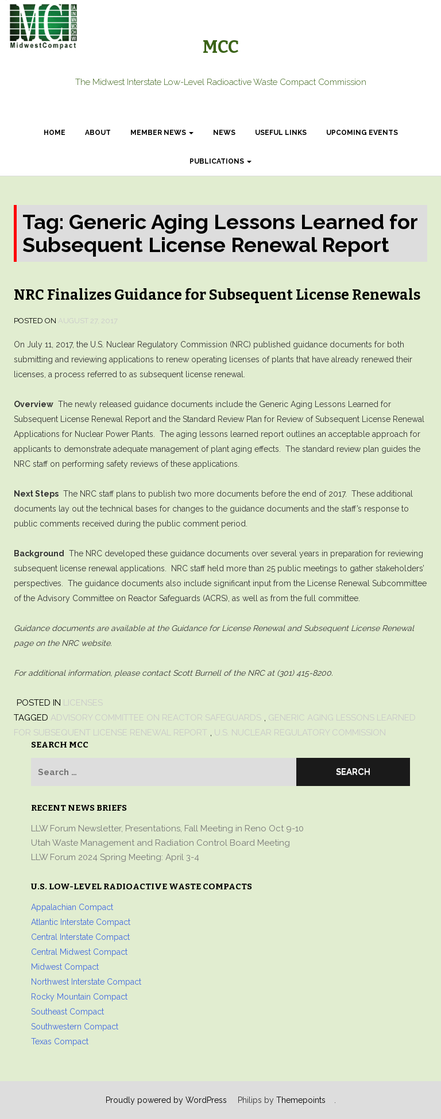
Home (54, 133)
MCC (221, 47)
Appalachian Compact (72, 907)
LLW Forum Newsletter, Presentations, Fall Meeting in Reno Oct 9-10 (167, 828)
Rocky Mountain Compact (79, 996)
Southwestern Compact (74, 1026)
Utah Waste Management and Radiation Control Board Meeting (160, 843)
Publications (220, 161)
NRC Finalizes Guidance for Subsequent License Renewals (217, 295)
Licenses (83, 703)
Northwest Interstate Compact (86, 981)
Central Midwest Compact (79, 952)
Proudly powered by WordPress (166, 1100)
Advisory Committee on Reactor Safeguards (156, 718)
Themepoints (301, 1100)
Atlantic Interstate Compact (80, 922)
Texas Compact (59, 1041)
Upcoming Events (362, 133)
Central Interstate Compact (80, 937)
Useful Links (281, 133)
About (98, 133)
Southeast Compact (67, 1011)
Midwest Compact (65, 966)
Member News (162, 133)
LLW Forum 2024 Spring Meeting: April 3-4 (115, 857)
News (224, 133)
